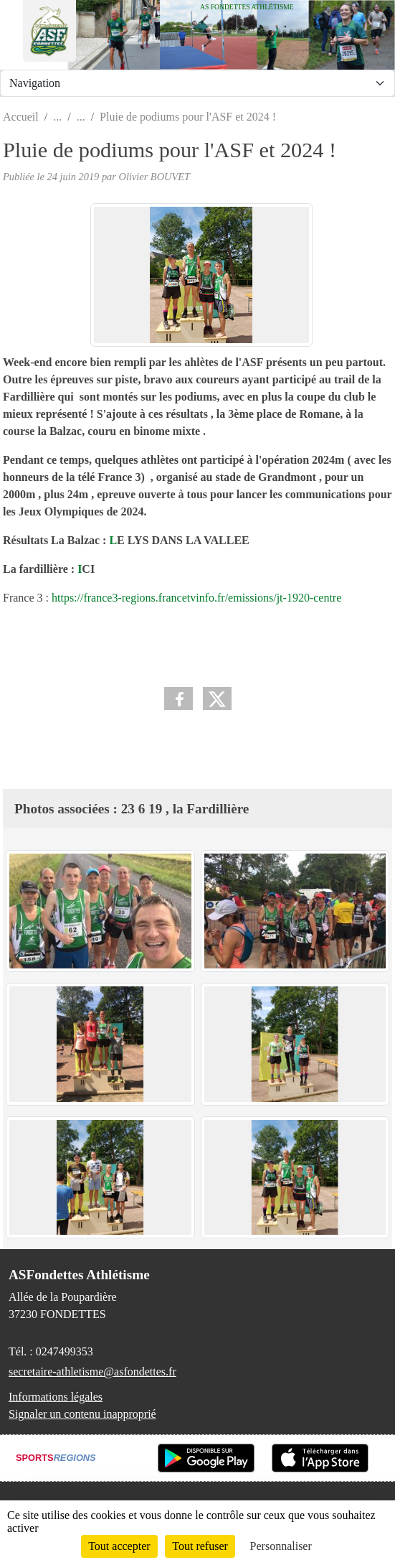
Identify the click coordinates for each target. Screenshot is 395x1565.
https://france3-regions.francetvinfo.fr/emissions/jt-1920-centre (196, 598)
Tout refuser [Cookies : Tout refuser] (200, 1546)
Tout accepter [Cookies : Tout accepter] (119, 1546)
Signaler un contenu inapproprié (82, 1414)
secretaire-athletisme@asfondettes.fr (92, 1371)
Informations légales (56, 1397)
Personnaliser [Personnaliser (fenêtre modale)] (281, 1546)
